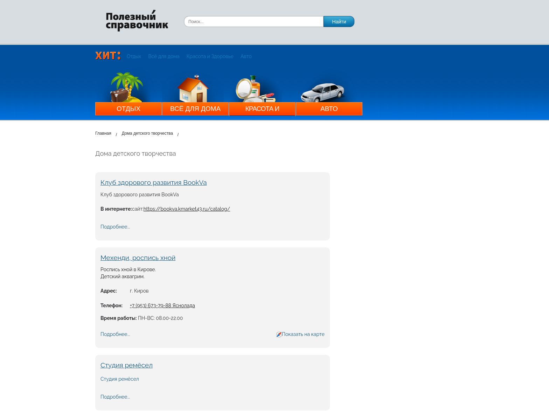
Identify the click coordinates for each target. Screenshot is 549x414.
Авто (246, 56)
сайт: (138, 209)
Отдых (134, 56)
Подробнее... (115, 227)
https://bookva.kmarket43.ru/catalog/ (187, 209)
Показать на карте (303, 334)
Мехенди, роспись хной (137, 257)
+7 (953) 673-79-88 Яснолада (162, 305)
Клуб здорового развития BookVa (153, 182)
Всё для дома (164, 56)
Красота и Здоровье (210, 56)
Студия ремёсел (126, 365)
